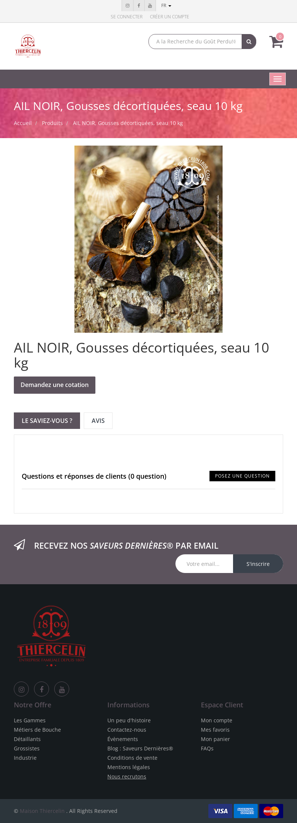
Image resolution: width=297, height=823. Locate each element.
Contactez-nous (126, 729)
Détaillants (27, 739)
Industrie (25, 757)
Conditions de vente (132, 757)
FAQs (207, 748)
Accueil (23, 123)
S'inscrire (258, 563)
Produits (52, 123)
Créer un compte (169, 16)
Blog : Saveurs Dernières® (140, 748)
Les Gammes (30, 720)
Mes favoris (215, 729)
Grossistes (27, 748)
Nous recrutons (126, 776)
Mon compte (216, 720)
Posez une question (242, 476)
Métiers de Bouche (37, 729)
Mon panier (215, 739)
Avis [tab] (98, 421)
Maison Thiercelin (42, 810)
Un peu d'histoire (129, 720)
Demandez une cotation (55, 385)
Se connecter (127, 16)
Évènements (122, 739)
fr (166, 5)
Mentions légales (128, 767)
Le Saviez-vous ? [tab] (47, 421)
